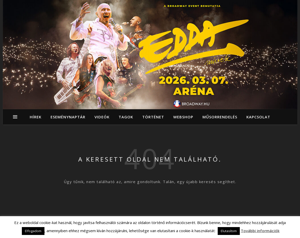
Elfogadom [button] (33, 231)
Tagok (126, 116)
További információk (260, 230)
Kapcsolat (258, 116)
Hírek (35, 116)
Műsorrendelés (219, 116)
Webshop (183, 116)
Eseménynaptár (68, 116)
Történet (153, 116)
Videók (101, 116)
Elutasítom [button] (229, 231)
